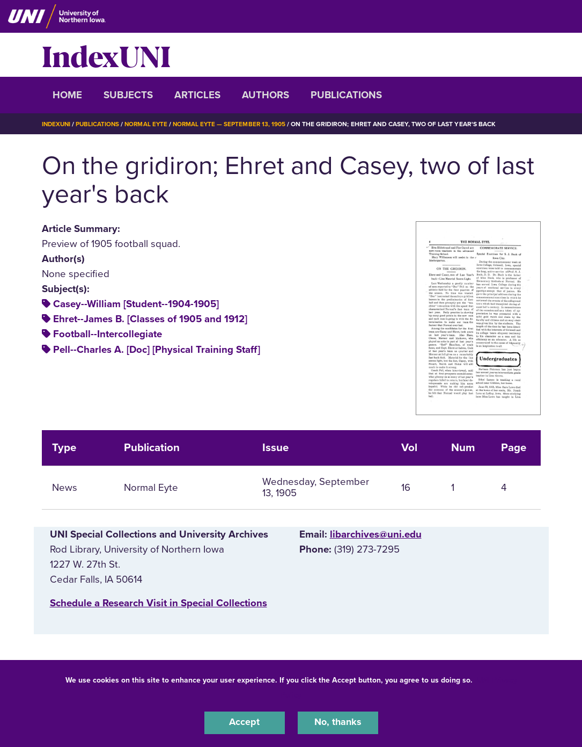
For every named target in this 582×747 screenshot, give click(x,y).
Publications (346, 95)
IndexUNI (106, 55)
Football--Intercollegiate (107, 334)
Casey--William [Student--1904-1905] (136, 304)
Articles (197, 95)
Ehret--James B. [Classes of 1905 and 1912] (150, 319)
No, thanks (338, 722)
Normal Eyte (150, 124)
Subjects (128, 95)
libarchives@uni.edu (376, 534)
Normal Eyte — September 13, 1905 (235, 124)
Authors (265, 95)
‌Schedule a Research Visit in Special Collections (158, 603)
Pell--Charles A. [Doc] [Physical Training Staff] (156, 350)
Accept (244, 722)
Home (67, 95)
